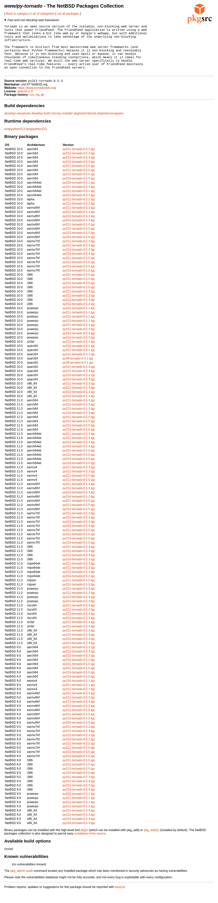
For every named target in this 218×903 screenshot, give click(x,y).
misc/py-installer (62, 124)
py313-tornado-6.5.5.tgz (79, 185)
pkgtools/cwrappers (110, 124)
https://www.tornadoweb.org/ (37, 99)
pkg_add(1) (151, 841)
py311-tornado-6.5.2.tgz (79, 210)
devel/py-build (40, 124)
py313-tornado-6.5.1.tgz (79, 206)
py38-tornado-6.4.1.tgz (78, 369)
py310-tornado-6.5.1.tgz (79, 193)
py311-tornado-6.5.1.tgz (79, 198)
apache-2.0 (25, 102)
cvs (32, 106)
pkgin (84, 841)
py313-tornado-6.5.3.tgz (79, 168)
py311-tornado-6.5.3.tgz (79, 160)
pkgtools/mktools (85, 124)
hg (37, 106)
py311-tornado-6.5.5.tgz (79, 177)
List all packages (68, 13)
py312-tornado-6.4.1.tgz (79, 365)
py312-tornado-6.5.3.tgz (79, 164)
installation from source (90, 844)
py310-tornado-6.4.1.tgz (79, 357)
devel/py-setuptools (17, 124)
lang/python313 (14, 140)
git (42, 106)
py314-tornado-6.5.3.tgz (79, 172)
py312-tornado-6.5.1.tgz (79, 202)
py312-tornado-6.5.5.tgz (79, 181)
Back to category (17, 13)
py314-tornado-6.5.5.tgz (79, 189)
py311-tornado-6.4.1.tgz (79, 361)
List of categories (42, 13)
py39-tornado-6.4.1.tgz (78, 373)
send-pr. (120, 898)
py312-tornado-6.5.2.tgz (79, 214)
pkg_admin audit (21, 882)
